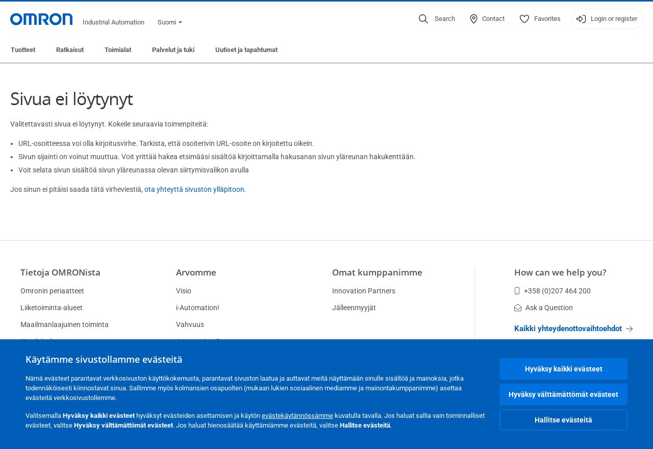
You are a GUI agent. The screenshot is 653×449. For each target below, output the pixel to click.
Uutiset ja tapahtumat (246, 50)
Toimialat (118, 50)
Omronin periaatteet (52, 291)
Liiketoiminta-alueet (51, 308)
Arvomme (196, 272)
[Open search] (437, 19)
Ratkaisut (70, 50)
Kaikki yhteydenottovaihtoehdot (573, 328)
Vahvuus (190, 324)
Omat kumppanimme (377, 272)
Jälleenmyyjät (354, 308)
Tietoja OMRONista (60, 272)
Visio (183, 291)
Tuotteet (23, 50)
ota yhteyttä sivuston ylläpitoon (194, 189)
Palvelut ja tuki (173, 50)
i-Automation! (197, 308)
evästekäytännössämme (297, 415)
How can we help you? (560, 272)
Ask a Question (543, 308)
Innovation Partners (363, 291)
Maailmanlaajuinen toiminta (64, 324)
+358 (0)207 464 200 (552, 291)
